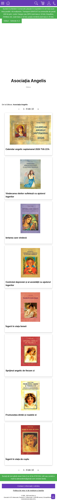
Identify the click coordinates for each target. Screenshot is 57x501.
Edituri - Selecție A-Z (12, 21)
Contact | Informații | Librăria (28, 486)
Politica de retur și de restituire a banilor (28, 490)
